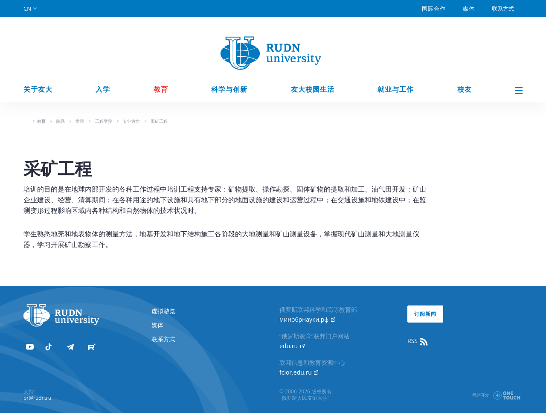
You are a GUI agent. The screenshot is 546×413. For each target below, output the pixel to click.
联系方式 (503, 8)
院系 (60, 121)
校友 (464, 89)
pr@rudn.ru (37, 397)
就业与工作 (396, 89)
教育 (161, 89)
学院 (80, 121)
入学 (103, 89)
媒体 (469, 8)
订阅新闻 (425, 313)
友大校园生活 (312, 89)
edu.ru (292, 346)
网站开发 (480, 395)
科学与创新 (229, 89)
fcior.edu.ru (298, 372)
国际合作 (434, 8)
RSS (418, 340)
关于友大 (37, 89)
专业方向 (131, 121)
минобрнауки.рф (307, 319)
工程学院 (103, 121)
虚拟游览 (163, 311)
